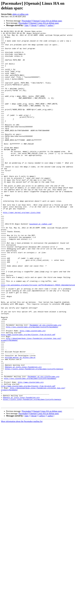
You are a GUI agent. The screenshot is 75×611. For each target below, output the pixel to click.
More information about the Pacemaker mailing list (21, 496)
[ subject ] (42, 25)
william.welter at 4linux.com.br (20, 423)
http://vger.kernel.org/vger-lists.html (21, 249)
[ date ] (27, 25)
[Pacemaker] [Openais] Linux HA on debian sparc (42, 21)
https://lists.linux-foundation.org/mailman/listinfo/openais (34, 437)
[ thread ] (34, 25)
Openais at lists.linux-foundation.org (23, 434)
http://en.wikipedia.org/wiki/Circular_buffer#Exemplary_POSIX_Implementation (38, 336)
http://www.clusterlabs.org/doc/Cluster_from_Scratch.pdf (28, 395)
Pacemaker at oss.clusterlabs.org (45, 384)
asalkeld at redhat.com (40, 263)
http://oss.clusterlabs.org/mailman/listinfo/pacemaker (32, 386)
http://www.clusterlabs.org (32, 391)
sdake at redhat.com (20, 14)
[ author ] (50, 25)
